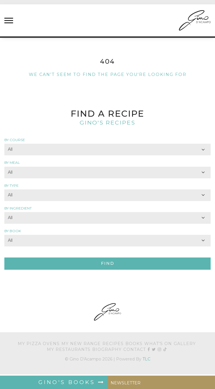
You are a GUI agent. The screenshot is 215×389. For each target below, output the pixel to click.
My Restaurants (68, 349)
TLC (146, 359)
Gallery (185, 343)
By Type (11, 185)
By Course (14, 140)
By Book (12, 231)
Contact (134, 349)
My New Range (81, 343)
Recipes (113, 343)
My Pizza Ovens (39, 343)
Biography (107, 349)
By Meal (12, 162)
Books (134, 343)
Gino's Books (71, 382)
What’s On (158, 343)
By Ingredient (18, 208)
